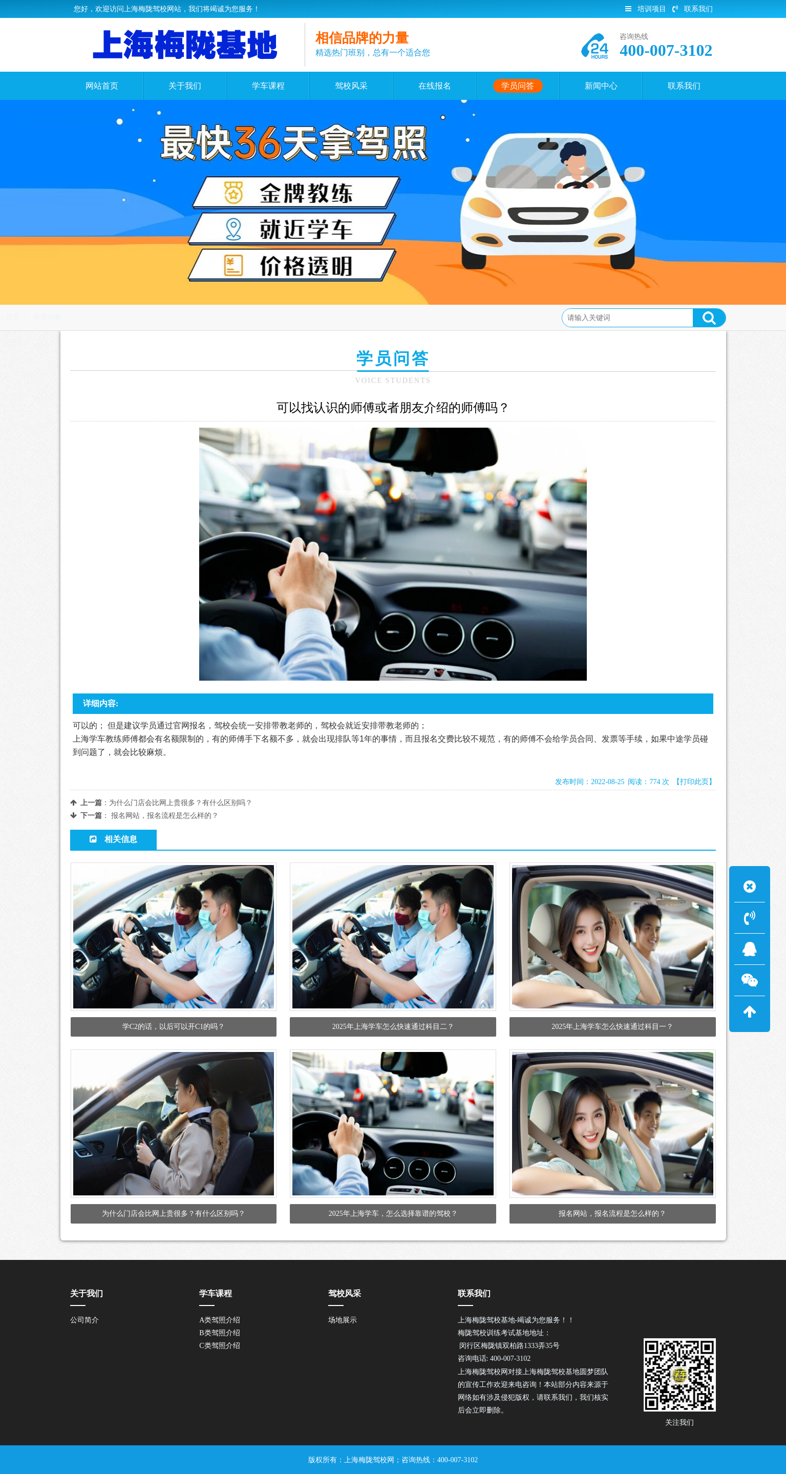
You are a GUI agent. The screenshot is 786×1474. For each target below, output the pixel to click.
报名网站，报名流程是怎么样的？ (165, 815)
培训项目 (645, 9)
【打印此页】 (694, 782)
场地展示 (342, 1320)
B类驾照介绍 (219, 1333)
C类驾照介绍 (219, 1346)
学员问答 (149, 317)
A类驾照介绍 (219, 1320)
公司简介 (84, 1320)
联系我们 (692, 9)
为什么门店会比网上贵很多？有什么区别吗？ (180, 803)
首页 (115, 317)
